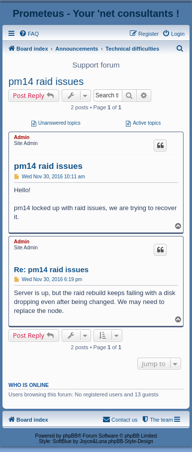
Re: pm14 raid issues (51, 269)
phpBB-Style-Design (130, 441)
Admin (21, 137)
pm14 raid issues (46, 81)
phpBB (70, 436)
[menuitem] (29, 34)
